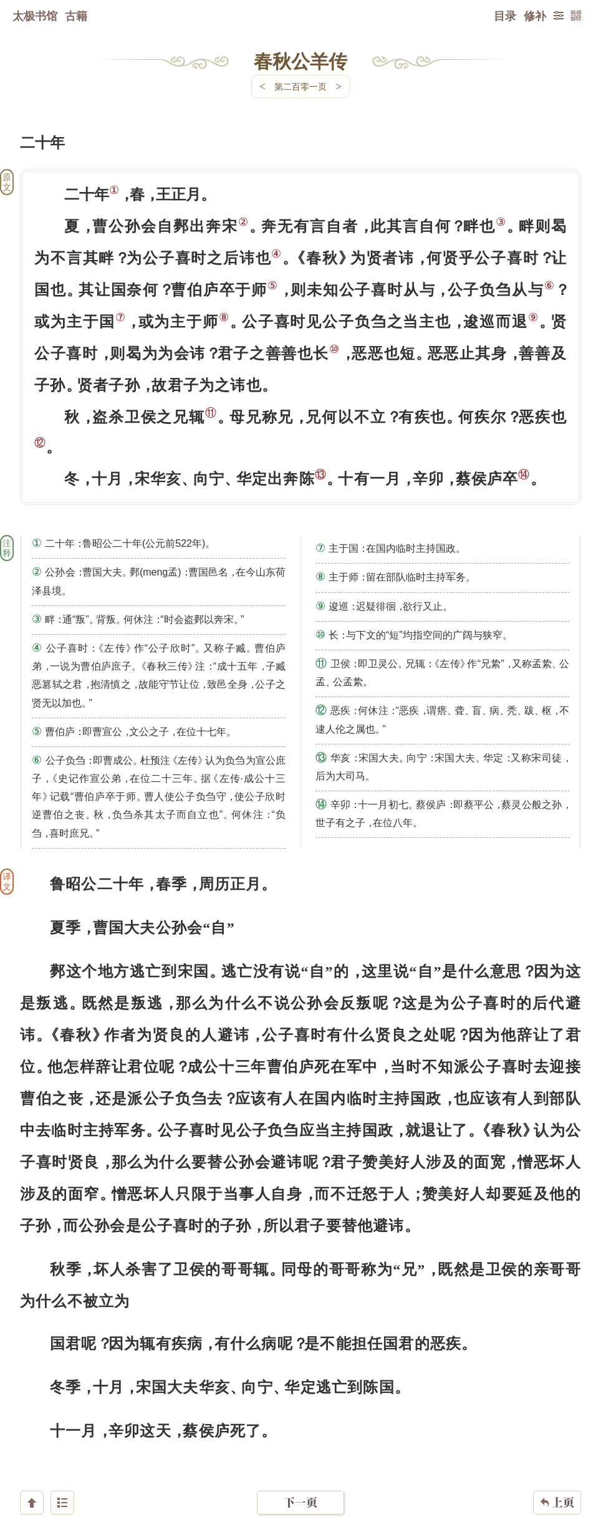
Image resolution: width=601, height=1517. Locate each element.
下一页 (300, 1442)
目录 (505, 15)
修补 (535, 15)
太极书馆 (34, 15)
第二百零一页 (300, 86)
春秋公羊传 (300, 60)
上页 (557, 1443)
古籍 (76, 15)
